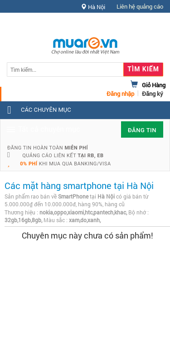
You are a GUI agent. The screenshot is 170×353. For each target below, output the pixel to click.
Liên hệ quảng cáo (140, 6)
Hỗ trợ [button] (147, 24)
